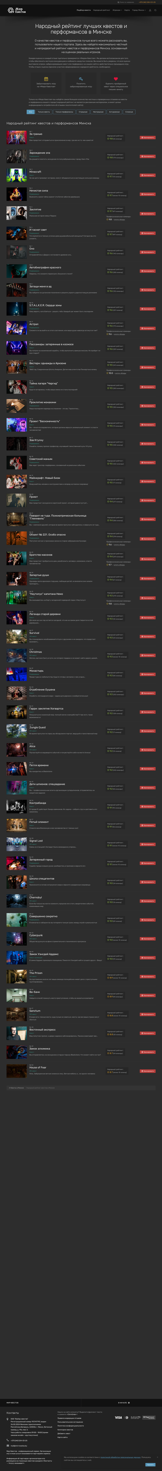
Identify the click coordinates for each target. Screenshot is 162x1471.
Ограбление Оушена (42, 689)
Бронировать (148, 137)
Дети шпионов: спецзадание (47, 784)
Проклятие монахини (42, 402)
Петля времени (39, 765)
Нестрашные (98, 112)
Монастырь (36, 670)
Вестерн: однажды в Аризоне (47, 363)
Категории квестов (65, 1430)
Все (30, 112)
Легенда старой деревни (45, 614)
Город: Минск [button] (139, 10)
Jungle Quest (37, 727)
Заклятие (35, 209)
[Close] (157, 1457)
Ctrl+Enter (72, 1414)
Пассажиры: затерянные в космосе (51, 344)
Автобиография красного (45, 267)
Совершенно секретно (43, 916)
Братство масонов (40, 554)
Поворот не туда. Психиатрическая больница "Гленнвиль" (57, 517)
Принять (150, 1465)
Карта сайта (62, 1437)
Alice (32, 746)
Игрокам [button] (117, 10)
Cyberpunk (36, 935)
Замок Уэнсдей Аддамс (44, 954)
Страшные (83, 112)
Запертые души (39, 575)
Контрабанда (37, 802)
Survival (34, 632)
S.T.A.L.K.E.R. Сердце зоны (45, 305)
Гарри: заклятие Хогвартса (46, 708)
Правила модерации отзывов (69, 1418)
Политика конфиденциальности (71, 1426)
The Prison (35, 973)
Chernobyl (35, 897)
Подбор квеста (84, 10)
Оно (31, 248)
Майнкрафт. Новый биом (44, 477)
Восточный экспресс (42, 1029)
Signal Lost (36, 840)
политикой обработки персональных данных (121, 1457)
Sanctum (34, 1010)
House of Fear (37, 1067)
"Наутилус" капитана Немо (46, 593)
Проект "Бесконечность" (44, 421)
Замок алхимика (39, 1048)
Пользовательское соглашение (70, 1422)
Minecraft (35, 171)
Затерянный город (41, 859)
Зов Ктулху (36, 440)
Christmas (35, 651)
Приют (33, 496)
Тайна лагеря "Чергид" (43, 383)
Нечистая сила (38, 190)
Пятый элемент (39, 821)
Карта (127, 10)
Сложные (129, 112)
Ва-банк (34, 991)
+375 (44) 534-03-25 (147, 2)
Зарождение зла (39, 152)
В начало (124, 1403)
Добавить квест (64, 1433)
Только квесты (44, 112)
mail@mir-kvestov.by (19, 1446)
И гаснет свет (38, 229)
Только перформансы (64, 112)
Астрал (33, 324)
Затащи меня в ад (40, 286)
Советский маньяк (40, 458)
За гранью (35, 133)
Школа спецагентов (41, 878)
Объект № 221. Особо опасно (47, 534)
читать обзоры (119, 220)
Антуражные (114, 112)
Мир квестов (12, 1403)
